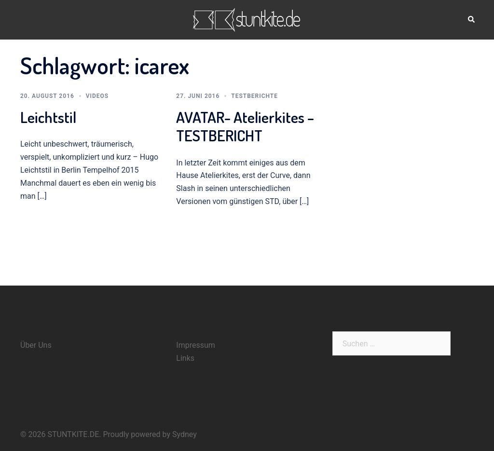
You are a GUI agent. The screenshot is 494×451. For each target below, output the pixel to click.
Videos (97, 96)
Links (185, 358)
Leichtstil (48, 117)
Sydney (184, 434)
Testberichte (254, 96)
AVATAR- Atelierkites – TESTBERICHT (245, 126)
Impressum (195, 345)
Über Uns (36, 345)
